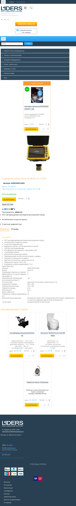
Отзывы (15, 229)
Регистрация (21, 2)
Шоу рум (7, 494)
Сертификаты (8, 491)
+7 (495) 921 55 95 (18, 457)
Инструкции (8, 485)
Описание (4, 229)
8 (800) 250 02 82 (5, 453)
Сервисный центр (10, 497)
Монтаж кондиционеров (12, 500)
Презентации (8, 488)
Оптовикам (7, 502)
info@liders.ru (11, 448)
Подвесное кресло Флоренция (37, 382)
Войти (12, 2)
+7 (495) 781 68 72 (6, 457)
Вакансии (7, 482)
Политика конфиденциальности (13, 431)
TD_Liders (10, 445)
